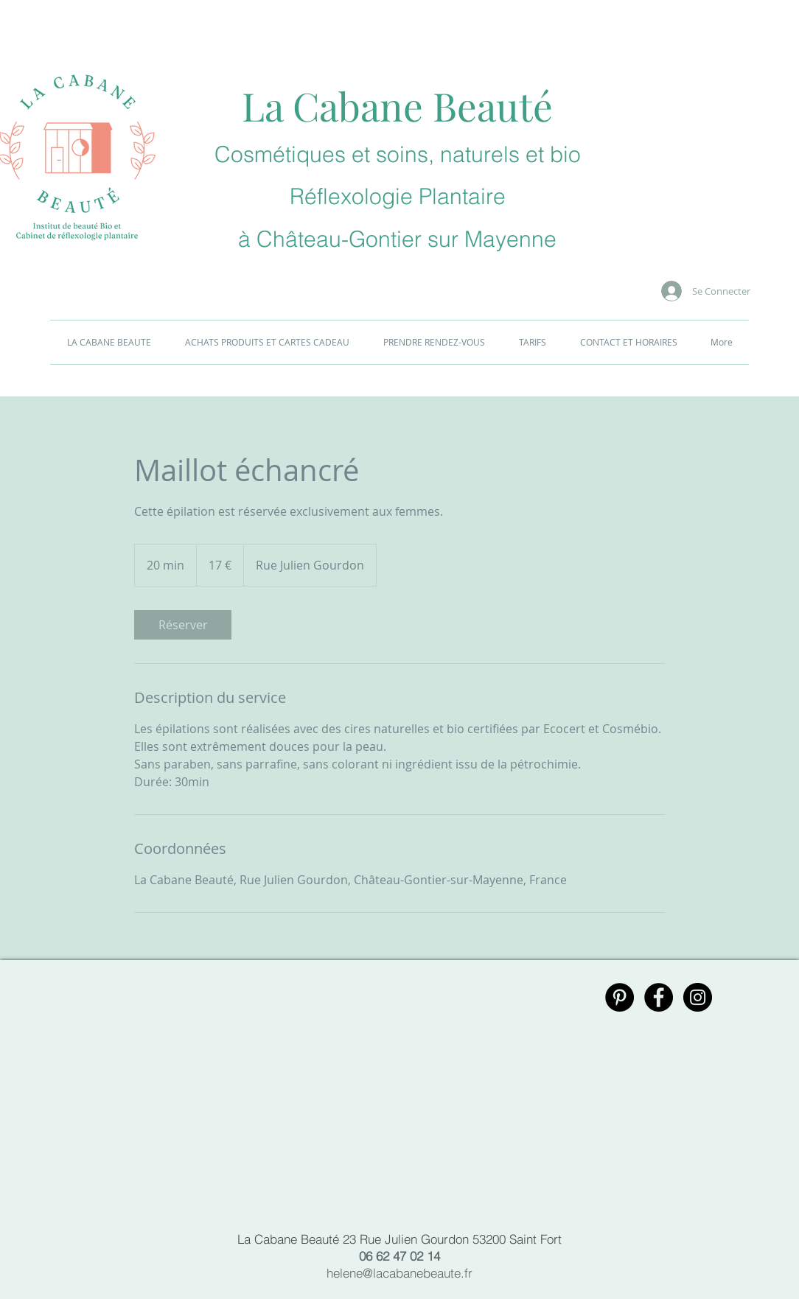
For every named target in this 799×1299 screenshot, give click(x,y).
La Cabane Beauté (397, 105)
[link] (182, 625)
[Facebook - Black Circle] (658, 997)
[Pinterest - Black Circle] (619, 997)
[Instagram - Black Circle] (697, 997)
